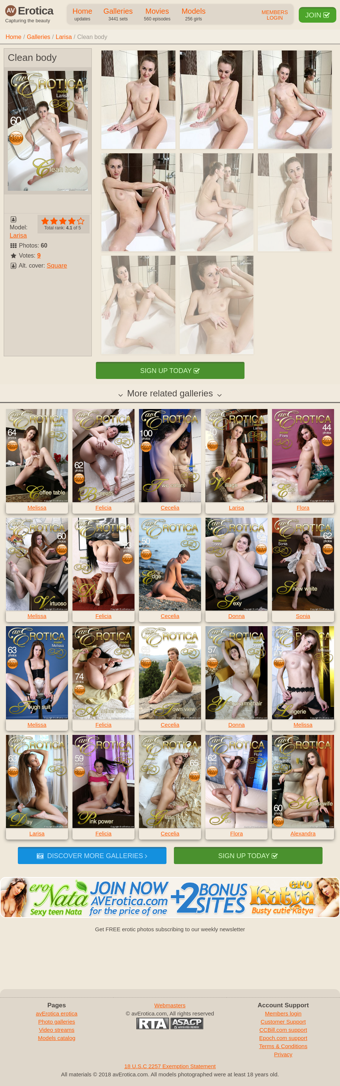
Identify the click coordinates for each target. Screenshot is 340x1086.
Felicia (103, 507)
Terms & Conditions (283, 1046)
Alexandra (303, 833)
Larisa (64, 37)
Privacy (283, 1054)
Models (193, 15)
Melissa (36, 507)
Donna (236, 616)
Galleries (118, 15)
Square (57, 265)
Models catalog (56, 1038)
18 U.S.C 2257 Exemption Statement (170, 1066)
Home (82, 15)
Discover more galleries (92, 856)
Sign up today (170, 370)
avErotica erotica (57, 1013)
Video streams (57, 1030)
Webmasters (169, 1005)
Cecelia (170, 507)
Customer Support (283, 1021)
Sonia (303, 616)
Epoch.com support (283, 1038)
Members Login (275, 15)
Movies (157, 15)
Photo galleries (56, 1021)
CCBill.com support (283, 1030)
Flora (303, 507)
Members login (283, 1013)
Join (317, 15)
